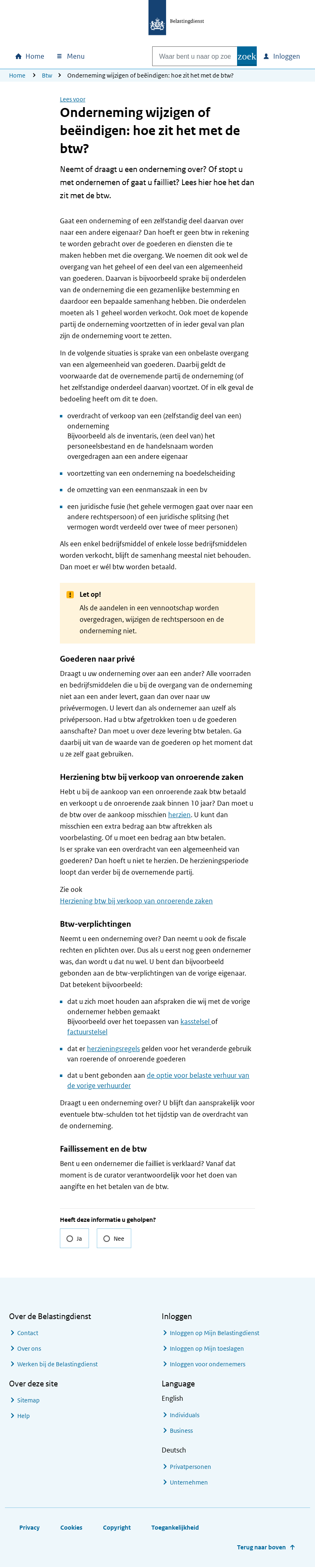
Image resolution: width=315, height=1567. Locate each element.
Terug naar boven (261, 1547)
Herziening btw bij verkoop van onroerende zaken (136, 900)
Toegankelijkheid (175, 1527)
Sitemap (28, 1400)
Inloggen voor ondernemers (207, 1364)
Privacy (29, 1527)
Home (17, 75)
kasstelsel (195, 1021)
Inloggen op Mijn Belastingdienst (214, 1333)
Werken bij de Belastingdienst (57, 1364)
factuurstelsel (87, 1031)
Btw (47, 75)
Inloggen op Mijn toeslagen (207, 1348)
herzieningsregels (113, 1048)
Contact (27, 1333)
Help (23, 1416)
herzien (179, 814)
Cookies (71, 1527)
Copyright (117, 1527)
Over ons (29, 1348)
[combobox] (186, 56)
